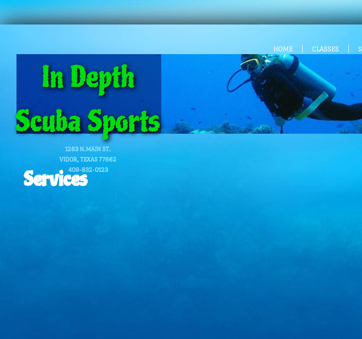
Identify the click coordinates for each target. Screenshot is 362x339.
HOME (283, 49)
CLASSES (325, 49)
